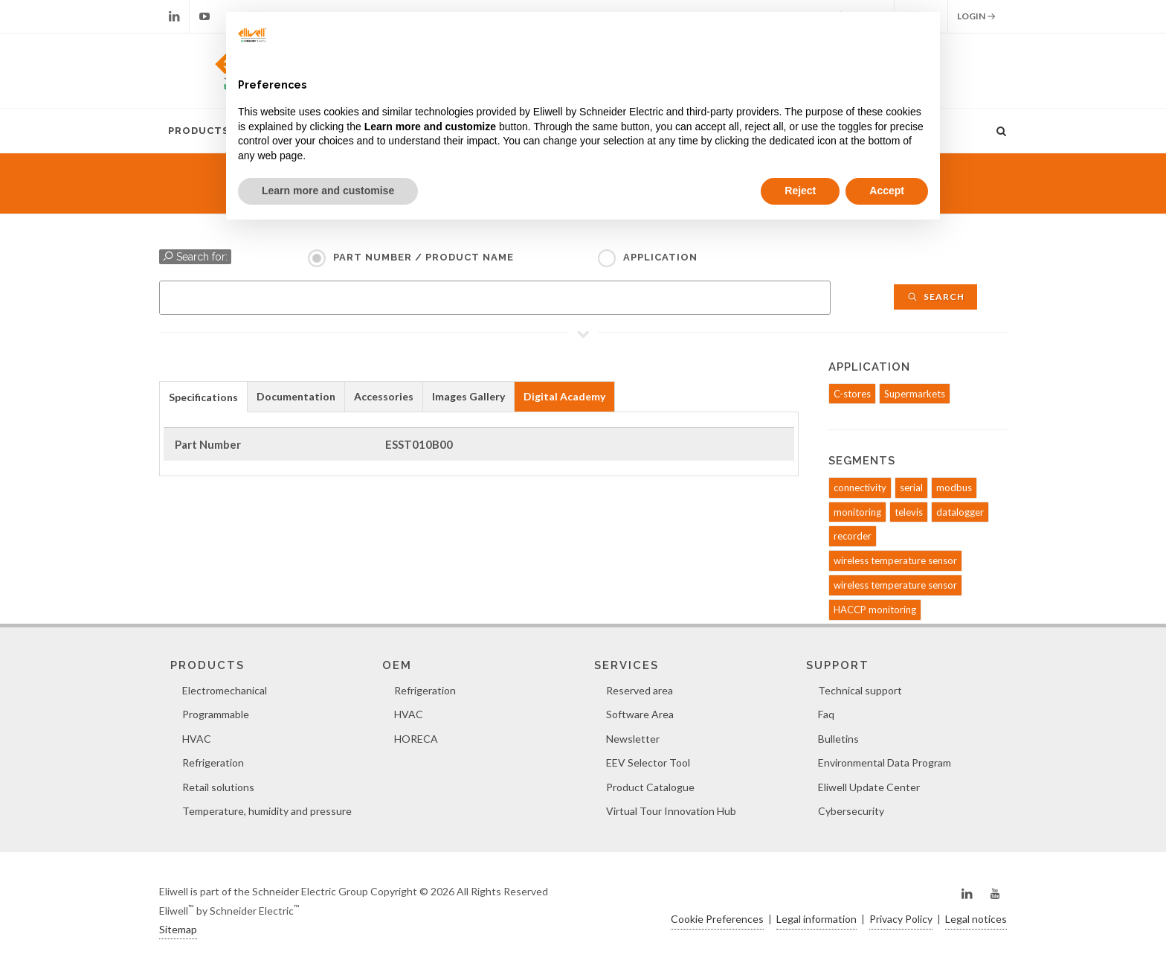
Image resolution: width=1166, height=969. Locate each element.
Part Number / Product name (423, 257)
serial (911, 487)
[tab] (203, 396)
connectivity (860, 487)
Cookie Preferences (717, 918)
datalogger (960, 512)
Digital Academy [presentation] (564, 396)
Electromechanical (224, 690)
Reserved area (639, 690)
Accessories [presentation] (383, 396)
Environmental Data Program (884, 762)
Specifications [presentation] (203, 397)
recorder (853, 536)
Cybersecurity (851, 811)
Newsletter (633, 738)
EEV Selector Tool (648, 762)
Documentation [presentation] (296, 396)
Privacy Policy (901, 918)
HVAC (196, 738)
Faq (826, 714)
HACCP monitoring (875, 609)
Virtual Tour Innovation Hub (671, 811)
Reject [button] (800, 190)
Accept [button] (886, 190)
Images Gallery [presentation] (468, 396)
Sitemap (178, 929)
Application (660, 257)
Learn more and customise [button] (328, 190)
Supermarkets (914, 394)
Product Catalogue (650, 787)
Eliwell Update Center (869, 787)
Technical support (860, 690)
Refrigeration (213, 762)
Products (198, 130)
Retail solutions (218, 787)
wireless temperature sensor (895, 560)
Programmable (215, 714)
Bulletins (838, 738)
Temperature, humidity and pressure (267, 811)
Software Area (640, 714)
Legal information (816, 918)
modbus (954, 487)
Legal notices (976, 918)
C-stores (852, 394)
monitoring (857, 512)
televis (909, 512)
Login (976, 16)
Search (935, 296)
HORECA (416, 738)
